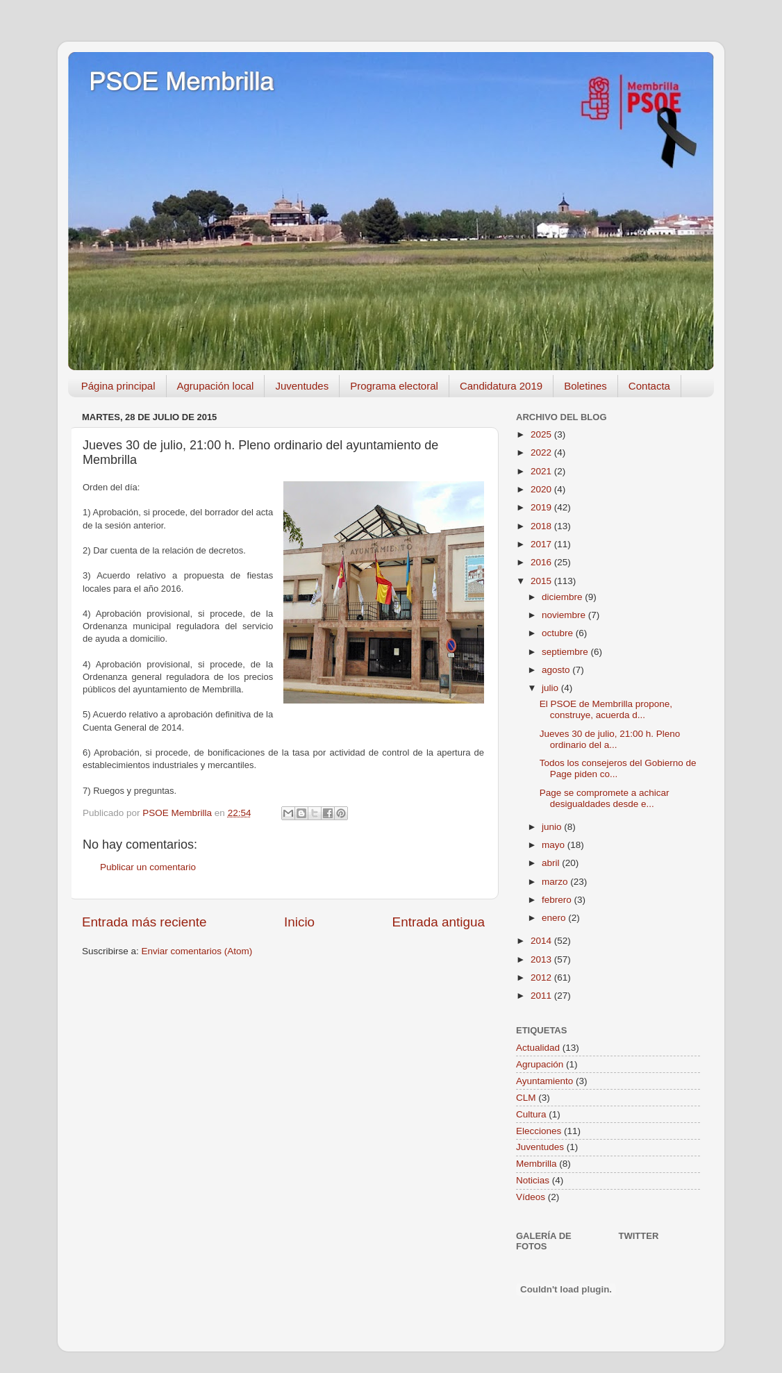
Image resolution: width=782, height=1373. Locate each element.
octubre (559, 633)
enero (555, 918)
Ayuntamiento (544, 1081)
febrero (558, 899)
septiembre (566, 652)
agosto (557, 670)
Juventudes (301, 386)
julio (551, 688)
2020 (542, 489)
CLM (526, 1097)
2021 (542, 471)
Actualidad (538, 1047)
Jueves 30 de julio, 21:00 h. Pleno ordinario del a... (610, 739)
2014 (542, 940)
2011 (542, 995)
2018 (542, 526)
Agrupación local (215, 386)
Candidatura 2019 (501, 386)
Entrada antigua (438, 922)
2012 (542, 977)
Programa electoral (394, 386)
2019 (542, 507)
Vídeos (530, 1197)
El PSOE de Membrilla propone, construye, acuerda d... (606, 709)
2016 (542, 562)
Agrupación (539, 1064)
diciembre (563, 597)
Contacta (649, 386)
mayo (554, 845)
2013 (542, 959)
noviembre (565, 615)
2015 (542, 581)
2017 (542, 544)
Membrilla (536, 1163)
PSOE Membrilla (181, 81)
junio (553, 827)
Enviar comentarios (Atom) (197, 951)
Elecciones (538, 1131)
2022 (542, 452)
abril (552, 863)
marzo (556, 881)
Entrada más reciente (144, 922)
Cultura (531, 1114)
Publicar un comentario (148, 867)
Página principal (118, 386)
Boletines (585, 386)
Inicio (299, 922)
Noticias (532, 1180)
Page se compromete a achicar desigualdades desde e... (604, 798)
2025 (542, 434)
